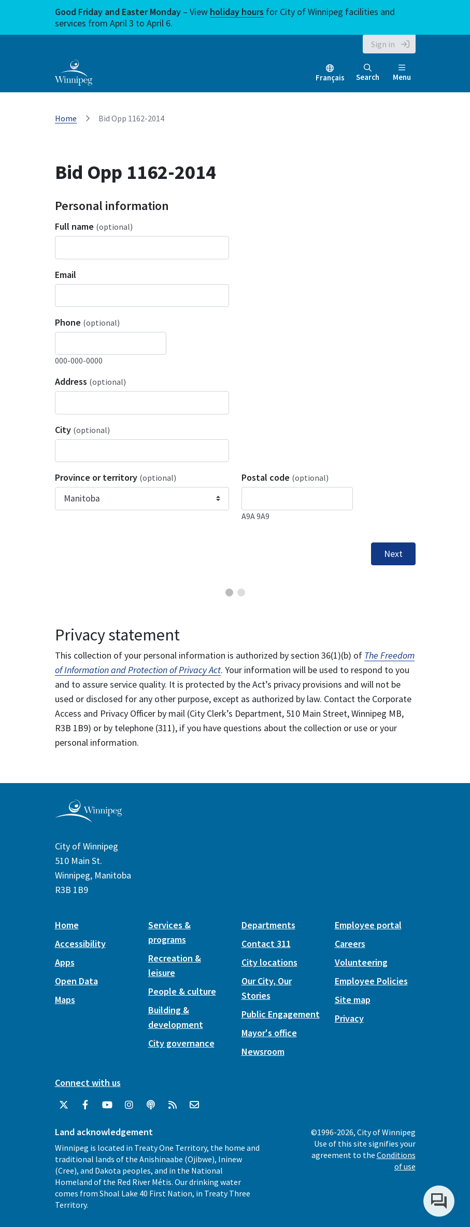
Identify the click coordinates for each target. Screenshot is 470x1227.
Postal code (285, 477)
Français (330, 77)
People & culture (182, 991)
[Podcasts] (151, 1105)
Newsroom (262, 1051)
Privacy (349, 1018)
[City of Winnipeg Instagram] (129, 1105)
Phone (87, 322)
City (82, 430)
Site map (353, 1000)
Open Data (76, 981)
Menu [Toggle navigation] (402, 73)
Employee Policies (371, 981)
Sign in (383, 44)
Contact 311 (266, 944)
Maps (65, 1000)
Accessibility (80, 944)
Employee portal (368, 925)
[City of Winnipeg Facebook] (85, 1105)
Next (393, 554)
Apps (65, 962)
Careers (350, 944)
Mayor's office (269, 1033)
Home (66, 118)
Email (65, 275)
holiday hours (237, 12)
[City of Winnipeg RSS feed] (172, 1105)
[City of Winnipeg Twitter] (64, 1105)
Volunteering (361, 962)
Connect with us (88, 1083)
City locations (269, 962)
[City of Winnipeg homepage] (88, 818)
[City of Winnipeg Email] (194, 1105)
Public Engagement (280, 1014)
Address (90, 381)
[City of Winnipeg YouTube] (107, 1105)
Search (367, 73)
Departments (268, 925)
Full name (94, 226)
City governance (181, 1043)
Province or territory (115, 477)
